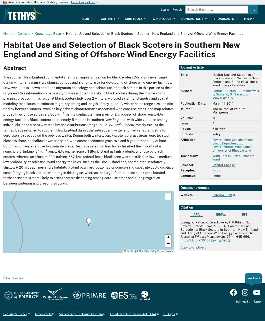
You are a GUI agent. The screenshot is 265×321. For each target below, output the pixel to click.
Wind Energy (221, 156)
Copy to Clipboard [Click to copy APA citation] (193, 247)
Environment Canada (227, 139)
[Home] (46, 11)
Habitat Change (223, 165)
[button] (88, 222)
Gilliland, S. (224, 94)
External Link (222, 195)
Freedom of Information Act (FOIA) (133, 314)
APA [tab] (196, 214)
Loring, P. (219, 91)
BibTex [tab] (221, 214)
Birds (216, 170)
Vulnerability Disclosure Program (81, 314)
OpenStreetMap (148, 251)
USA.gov (169, 314)
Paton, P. (233, 91)
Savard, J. (241, 94)
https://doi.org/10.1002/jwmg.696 (204, 240)
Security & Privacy (15, 314)
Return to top (13, 277)
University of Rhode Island (231, 150)
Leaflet (129, 251)
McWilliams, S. (223, 98)
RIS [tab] (244, 214)
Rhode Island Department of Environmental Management (233, 143)
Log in (165, 9)
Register (178, 9)
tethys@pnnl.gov (249, 302)
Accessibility (43, 314)
